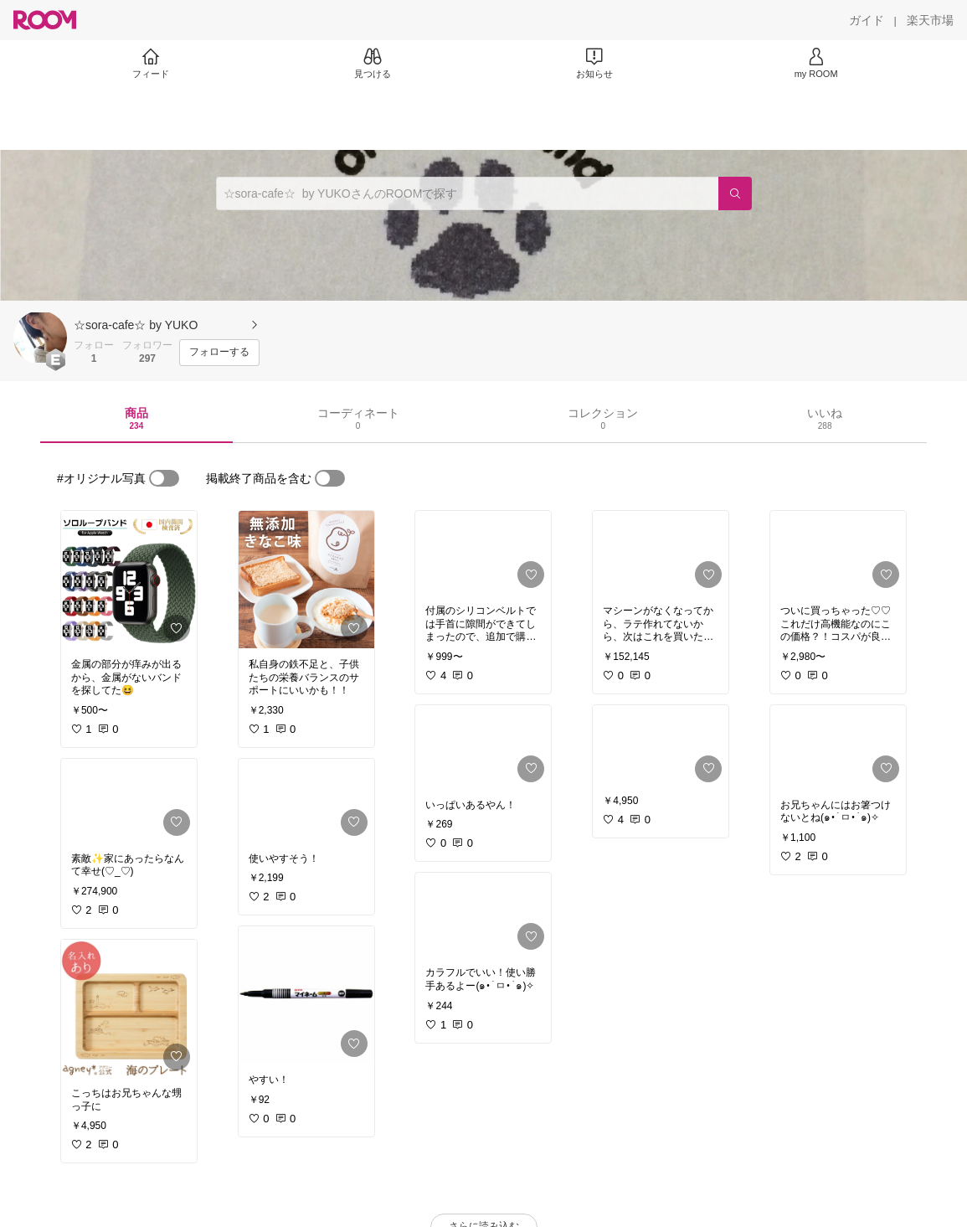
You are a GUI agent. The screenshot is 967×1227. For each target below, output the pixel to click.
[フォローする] (219, 352)
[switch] (164, 478)
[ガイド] (866, 20)
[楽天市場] (930, 20)
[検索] (735, 193)
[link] (129, 579)
